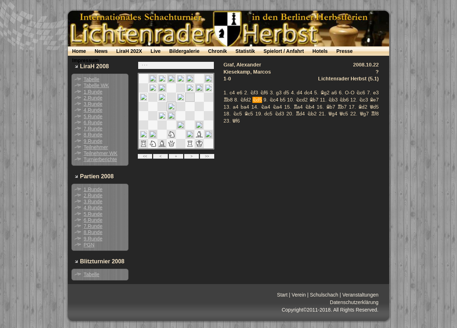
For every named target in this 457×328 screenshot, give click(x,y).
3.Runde (93, 104)
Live (156, 51)
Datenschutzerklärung (354, 302)
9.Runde (93, 141)
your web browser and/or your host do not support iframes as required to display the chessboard (260, 111)
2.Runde (93, 98)
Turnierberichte (100, 159)
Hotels (320, 51)
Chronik (217, 51)
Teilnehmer (96, 147)
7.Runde (93, 128)
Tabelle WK (96, 85)
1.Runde (93, 92)
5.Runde (93, 116)
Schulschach (324, 295)
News (101, 51)
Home (79, 51)
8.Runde (93, 135)
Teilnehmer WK (100, 153)
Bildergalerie (184, 51)
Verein (299, 295)
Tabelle (91, 79)
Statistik (245, 51)
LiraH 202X (129, 51)
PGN (89, 245)
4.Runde (93, 110)
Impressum (85, 60)
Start (282, 295)
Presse (344, 51)
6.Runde (93, 122)
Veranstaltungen (360, 295)
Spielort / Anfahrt (283, 51)
